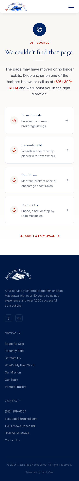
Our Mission (13, 372)
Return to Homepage (39, 235)
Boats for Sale (14, 343)
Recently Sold (14, 350)
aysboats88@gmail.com (21, 418)
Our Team (11, 379)
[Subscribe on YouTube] (19, 318)
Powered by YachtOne (39, 472)
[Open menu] (71, 6)
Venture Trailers (15, 386)
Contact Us (12, 440)
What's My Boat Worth (20, 365)
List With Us (13, 358)
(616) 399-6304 (15, 411)
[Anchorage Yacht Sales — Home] (16, 7)
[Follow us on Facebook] (8, 318)
